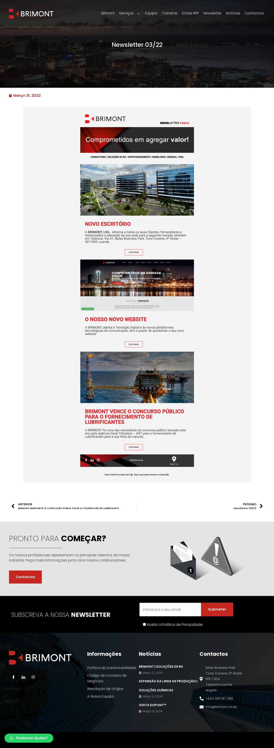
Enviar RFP (190, 13)
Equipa (151, 13)
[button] (28, 738)
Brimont (108, 13)
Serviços (130, 13)
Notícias (233, 13)
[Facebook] (13, 677)
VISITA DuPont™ (152, 705)
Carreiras (170, 13)
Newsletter (212, 13)
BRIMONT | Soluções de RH (161, 666)
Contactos (254, 13)
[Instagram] (33, 677)
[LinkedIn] (23, 677)
